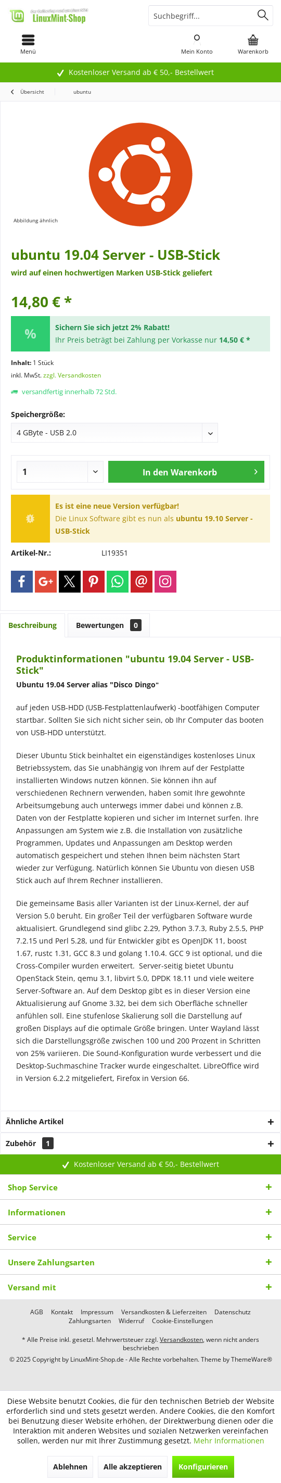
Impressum (97, 1312)
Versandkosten (181, 1339)
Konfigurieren (203, 1467)
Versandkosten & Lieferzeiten (164, 1312)
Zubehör (30, 1143)
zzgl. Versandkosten (72, 375)
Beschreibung (32, 625)
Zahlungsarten (90, 1321)
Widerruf (131, 1321)
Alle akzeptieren (133, 1467)
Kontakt (62, 1312)
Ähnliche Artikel (34, 1121)
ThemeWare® (251, 1359)
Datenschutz (232, 1312)
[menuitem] (28, 44)
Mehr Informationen (229, 1441)
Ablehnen (70, 1467)
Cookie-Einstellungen (182, 1321)
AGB (36, 1312)
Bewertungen (109, 625)
